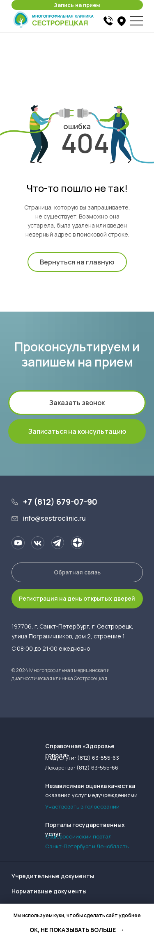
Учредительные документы (52, 876)
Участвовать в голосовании (82, 806)
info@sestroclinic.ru (54, 518)
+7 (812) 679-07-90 (60, 501)
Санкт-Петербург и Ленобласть (87, 846)
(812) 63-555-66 (97, 767)
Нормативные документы (49, 891)
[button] (77, 5)
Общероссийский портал (78, 836)
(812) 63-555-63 (98, 757)
